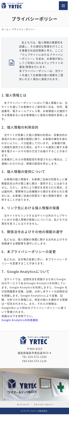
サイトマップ (23, 404)
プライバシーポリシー (44, 404)
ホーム (5, 29)
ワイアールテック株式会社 (35, 411)
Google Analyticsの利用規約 (19, 320)
